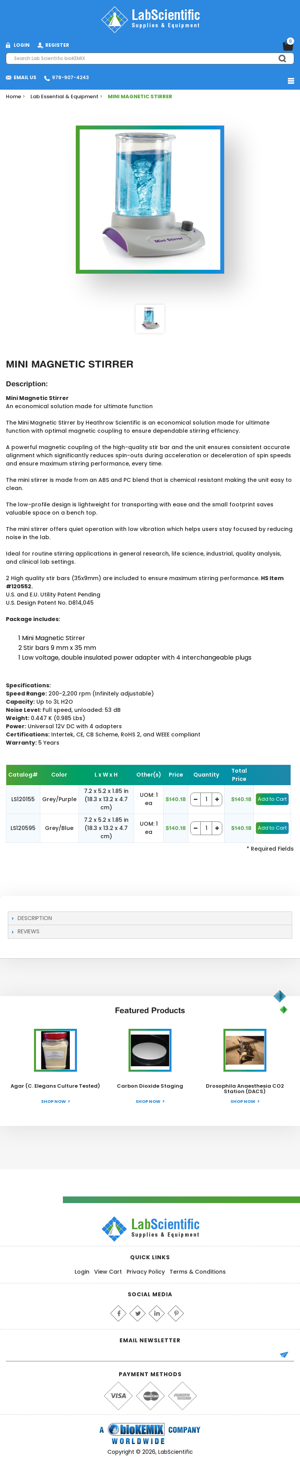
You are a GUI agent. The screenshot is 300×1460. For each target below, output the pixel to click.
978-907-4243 (70, 77)
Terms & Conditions (198, 1272)
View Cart (108, 1272)
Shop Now (53, 1101)
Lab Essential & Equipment (64, 96)
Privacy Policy (146, 1272)
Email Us (25, 77)
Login (82, 1272)
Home (13, 96)
